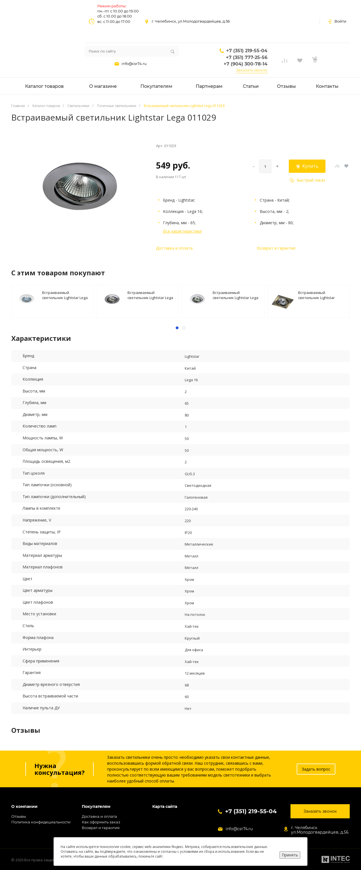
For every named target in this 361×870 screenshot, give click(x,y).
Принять (290, 855)
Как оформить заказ (101, 822)
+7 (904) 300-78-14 (245, 64)
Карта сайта (164, 806)
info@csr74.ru (134, 63)
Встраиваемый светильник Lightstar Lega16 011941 (316, 295)
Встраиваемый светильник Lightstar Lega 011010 (65, 295)
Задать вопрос (316, 769)
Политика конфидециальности (41, 822)
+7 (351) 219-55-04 (246, 50)
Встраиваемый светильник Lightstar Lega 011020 (235, 295)
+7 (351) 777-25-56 (246, 57)
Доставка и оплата (174, 248)
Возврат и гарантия (276, 248)
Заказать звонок (251, 70)
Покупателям (96, 806)
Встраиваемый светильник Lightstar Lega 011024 (150, 295)
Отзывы (18, 816)
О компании (24, 806)
